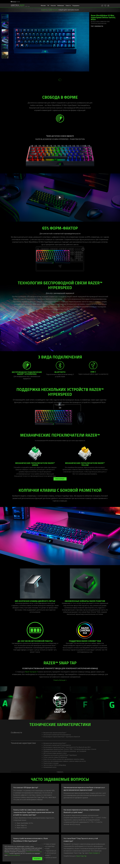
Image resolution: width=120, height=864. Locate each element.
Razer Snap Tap (81, 856)
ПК (48, 5)
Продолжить (36, 858)
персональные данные (14, 855)
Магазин (43, 5)
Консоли (53, 5)
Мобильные (60, 5)
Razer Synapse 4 (31, 672)
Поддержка (75, 5)
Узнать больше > (60, 313)
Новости (68, 5)
